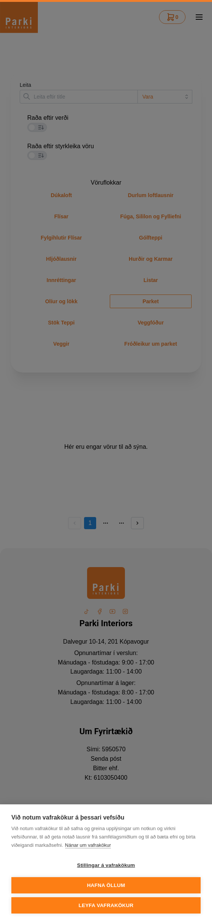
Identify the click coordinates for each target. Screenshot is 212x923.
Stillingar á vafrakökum (106, 865)
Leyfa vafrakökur (106, 905)
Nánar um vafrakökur (88, 845)
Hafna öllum (106, 885)
